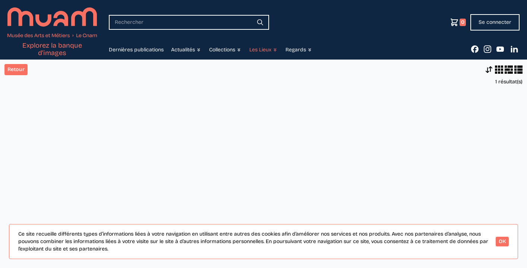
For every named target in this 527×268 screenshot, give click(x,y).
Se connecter (495, 22)
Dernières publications (136, 50)
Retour (16, 69)
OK (502, 241)
